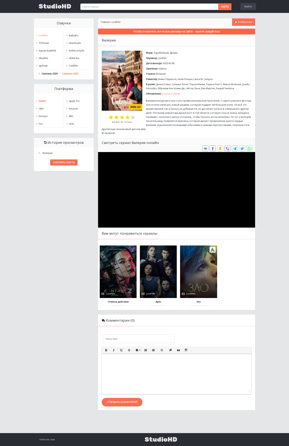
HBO (41, 108)
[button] (105, 350)
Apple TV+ (74, 101)
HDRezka (74, 58)
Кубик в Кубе (76, 50)
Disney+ (43, 116)
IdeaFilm (43, 58)
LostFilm (162, 58)
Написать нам (47, 439)
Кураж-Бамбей (47, 50)
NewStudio (75, 43)
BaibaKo (73, 35)
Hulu (71, 123)
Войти (248, 6)
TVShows (44, 43)
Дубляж (43, 65)
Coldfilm (73, 65)
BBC (71, 116)
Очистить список (64, 162)
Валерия (48, 153)
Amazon (73, 108)
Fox (41, 123)
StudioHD (55, 6)
